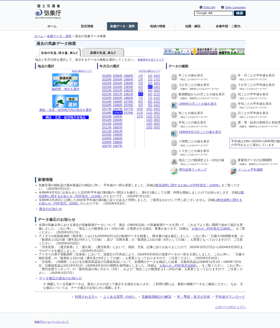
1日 (150, 75)
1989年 (118, 138)
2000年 (118, 98)
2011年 (107, 131)
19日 (156, 87)
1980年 (128, 98)
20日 (156, 90)
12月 (139, 116)
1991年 (118, 131)
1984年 (128, 83)
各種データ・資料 (122, 26)
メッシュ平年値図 (250, 169)
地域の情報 (157, 26)
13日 (149, 120)
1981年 (128, 94)
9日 (150, 105)
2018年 (107, 105)
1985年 (128, 79)
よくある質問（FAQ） (119, 297)
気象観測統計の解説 (156, 297)
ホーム (52, 26)
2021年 (107, 94)
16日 (156, 75)
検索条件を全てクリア (151, 59)
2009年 (107, 138)
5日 (150, 90)
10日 (149, 109)
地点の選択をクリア (82, 71)
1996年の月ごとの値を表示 (197, 103)
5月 (140, 90)
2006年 (118, 75)
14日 (149, 123)
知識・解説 (193, 26)
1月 (140, 75)
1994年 (118, 120)
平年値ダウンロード (230, 297)
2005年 (118, 79)
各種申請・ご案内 (228, 26)
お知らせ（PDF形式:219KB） (212, 228)
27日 (156, 116)
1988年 (118, 142)
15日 (149, 127)
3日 (150, 83)
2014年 (107, 120)
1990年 (118, 134)
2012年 (107, 127)
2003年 (118, 87)
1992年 (118, 127)
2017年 (107, 109)
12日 (149, 116)
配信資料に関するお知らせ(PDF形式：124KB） (188, 185)
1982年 (128, 90)
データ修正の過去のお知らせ (60, 278)
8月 (140, 101)
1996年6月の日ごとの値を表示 (200, 132)
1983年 (128, 87)
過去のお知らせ (50, 209)
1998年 (118, 105)
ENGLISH (209, 7)
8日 (150, 101)
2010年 (107, 134)
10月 (139, 109)
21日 (156, 94)
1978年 (128, 105)
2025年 (107, 79)
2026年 (107, 75)
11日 (149, 112)
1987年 (118, 146)
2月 (140, 79)
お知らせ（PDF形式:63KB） (179, 265)
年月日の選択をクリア (150, 71)
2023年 (107, 87)
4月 (140, 87)
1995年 (118, 116)
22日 (156, 98)
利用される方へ (86, 297)
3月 (140, 83)
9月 (140, 105)
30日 (156, 127)
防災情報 (87, 26)
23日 (156, 101)
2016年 (107, 112)
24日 (156, 105)
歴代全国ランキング (193, 169)
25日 (156, 109)
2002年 (118, 90)
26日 (156, 112)
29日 (156, 123)
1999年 (118, 101)
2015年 (107, 116)
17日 (156, 79)
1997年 (118, 109)
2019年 (107, 101)
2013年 (107, 123)
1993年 (118, 123)
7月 (140, 98)
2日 (150, 79)
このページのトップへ (230, 307)
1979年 (128, 101)
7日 (150, 98)
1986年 (128, 75)
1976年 (128, 112)
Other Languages (235, 7)
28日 (156, 120)
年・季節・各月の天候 (193, 297)
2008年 (107, 142)
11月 (139, 112)
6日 (150, 94)
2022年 (107, 90)
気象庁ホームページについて (51, 321)
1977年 (128, 109)
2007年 (107, 146)
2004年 (118, 83)
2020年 (107, 98)
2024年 (107, 83)
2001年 (118, 94)
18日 (156, 83)
